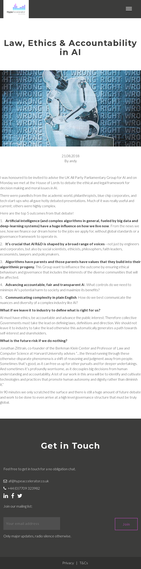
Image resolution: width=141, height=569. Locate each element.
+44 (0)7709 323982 (21, 488)
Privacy (68, 563)
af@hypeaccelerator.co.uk (26, 481)
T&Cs (84, 563)
